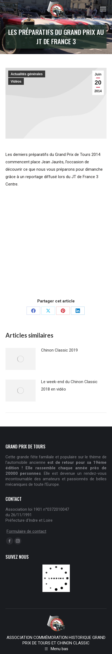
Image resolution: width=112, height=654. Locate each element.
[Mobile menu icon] (103, 9)
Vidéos (16, 81)
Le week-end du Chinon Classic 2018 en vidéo (69, 385)
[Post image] (20, 359)
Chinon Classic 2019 (59, 350)
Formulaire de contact (26, 531)
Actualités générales (27, 74)
